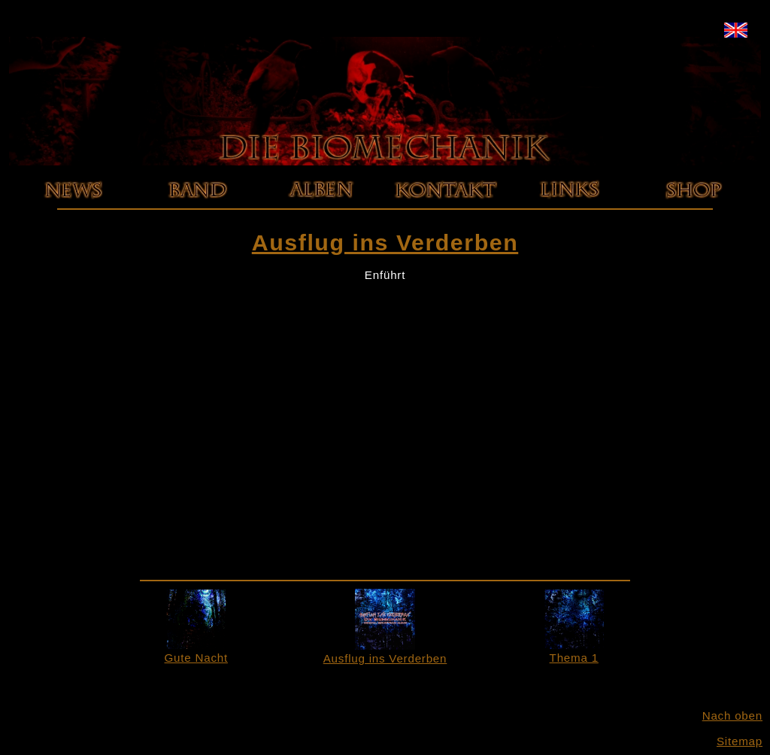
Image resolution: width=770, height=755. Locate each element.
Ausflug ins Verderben (385, 652)
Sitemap (739, 741)
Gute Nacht (196, 651)
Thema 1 (574, 651)
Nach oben (732, 715)
